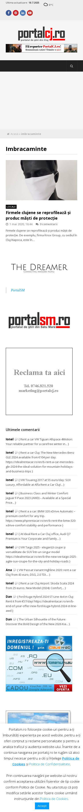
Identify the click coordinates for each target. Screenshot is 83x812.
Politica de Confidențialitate (49, 764)
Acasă (14, 134)
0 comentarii (47, 224)
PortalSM (18, 290)
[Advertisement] (41, 100)
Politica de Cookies (54, 798)
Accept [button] (42, 806)
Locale (11, 206)
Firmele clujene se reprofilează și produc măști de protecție (38, 215)
